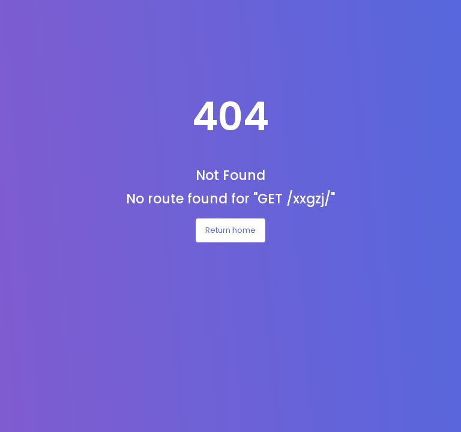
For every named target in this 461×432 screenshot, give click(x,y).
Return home (230, 230)
